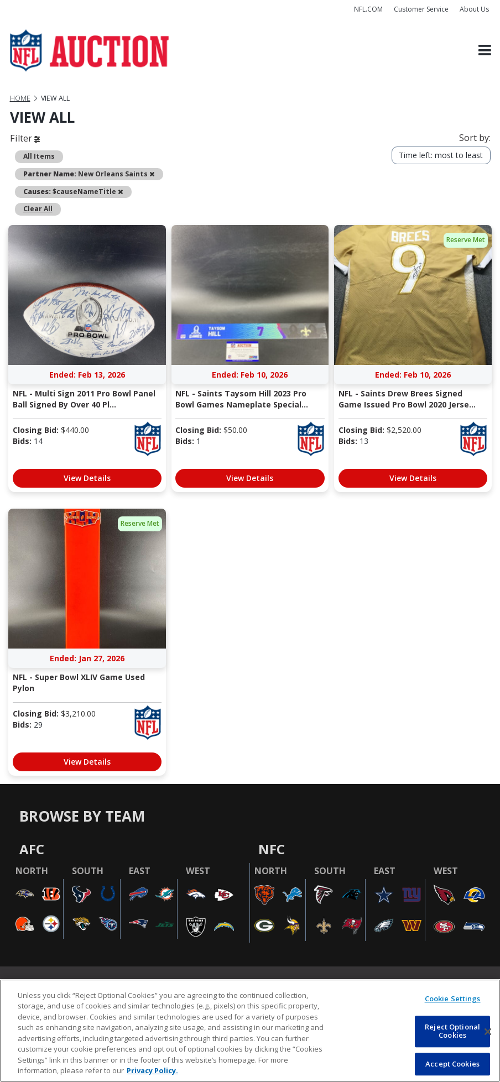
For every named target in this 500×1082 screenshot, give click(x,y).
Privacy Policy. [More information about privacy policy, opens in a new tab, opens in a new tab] (152, 1070)
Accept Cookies (452, 1064)
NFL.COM (368, 9)
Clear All (38, 208)
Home (20, 98)
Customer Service (421, 9)
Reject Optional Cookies (452, 1031)
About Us (474, 9)
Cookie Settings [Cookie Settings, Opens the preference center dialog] (453, 998)
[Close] (488, 1032)
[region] (250, 1030)
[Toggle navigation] (485, 51)
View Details (87, 478)
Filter (25, 138)
